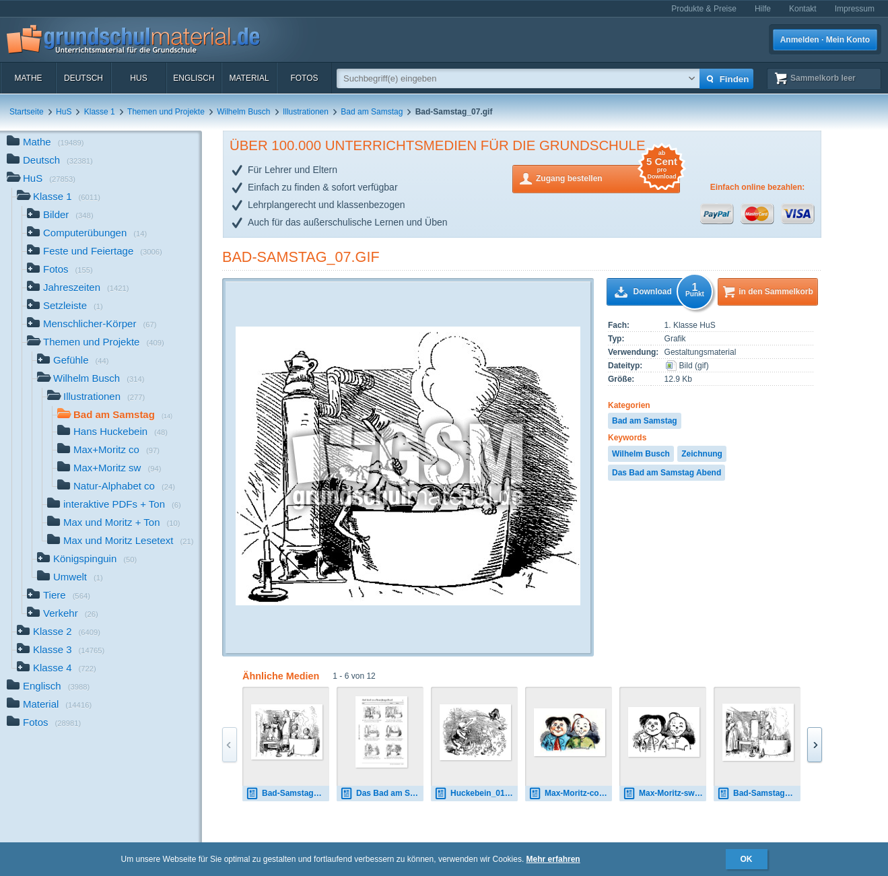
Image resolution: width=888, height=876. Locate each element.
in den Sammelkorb (776, 291)
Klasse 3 (60, 650)
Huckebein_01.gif (475, 793)
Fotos (304, 78)
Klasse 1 (99, 111)
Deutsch (83, 78)
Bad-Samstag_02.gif (758, 793)
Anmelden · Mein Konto (825, 39)
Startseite (26, 111)
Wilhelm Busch (243, 111)
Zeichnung (701, 454)
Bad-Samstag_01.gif (287, 793)
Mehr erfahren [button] (553, 859)
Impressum (855, 8)
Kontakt (803, 8)
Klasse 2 (58, 632)
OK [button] (747, 859)
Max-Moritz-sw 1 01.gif (664, 793)
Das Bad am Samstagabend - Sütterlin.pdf (381, 793)
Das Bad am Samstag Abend (666, 472)
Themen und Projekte (166, 111)
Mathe (28, 78)
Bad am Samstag (372, 111)
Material (249, 78)
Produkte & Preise (704, 8)
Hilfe (763, 8)
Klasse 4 (56, 669)
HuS (138, 78)
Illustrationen (306, 111)
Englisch (193, 78)
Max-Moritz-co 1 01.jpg (570, 793)
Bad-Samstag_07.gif (301, 256)
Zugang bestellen (608, 177)
